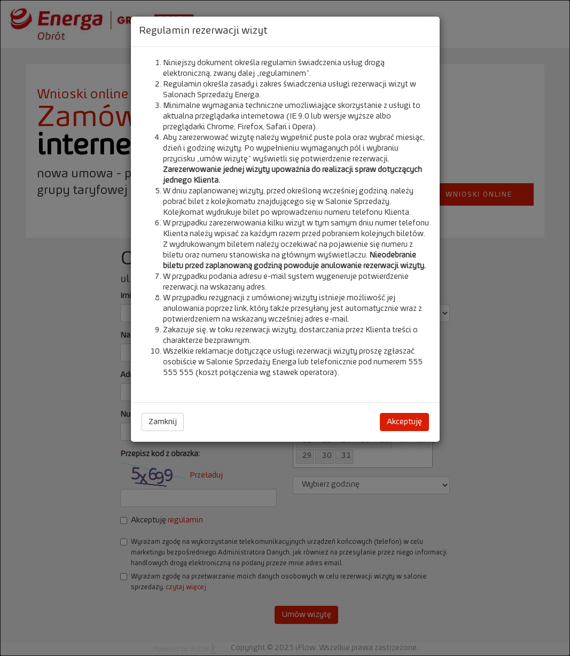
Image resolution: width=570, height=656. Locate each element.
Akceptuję (404, 422)
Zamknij (163, 422)
